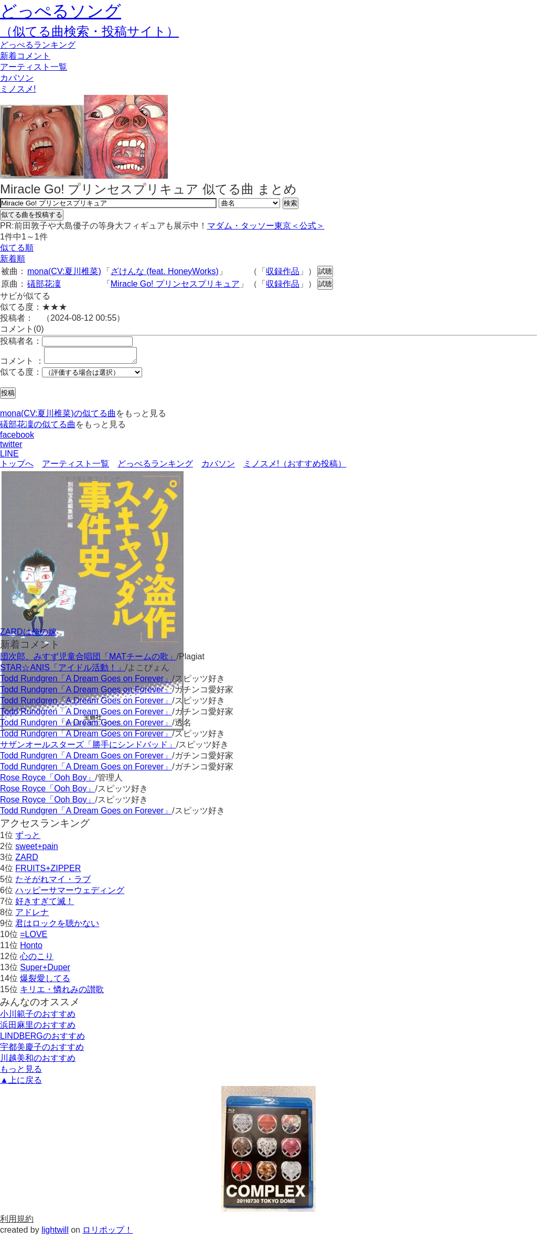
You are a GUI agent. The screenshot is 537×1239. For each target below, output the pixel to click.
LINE (9, 456)
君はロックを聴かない (57, 926)
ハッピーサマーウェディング (69, 893)
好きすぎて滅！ (44, 904)
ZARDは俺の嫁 (28, 635)
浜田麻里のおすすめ (38, 1028)
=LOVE (33, 937)
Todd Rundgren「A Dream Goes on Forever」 (86, 681)
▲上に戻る (21, 1083)
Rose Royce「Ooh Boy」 (47, 780)
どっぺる (38, 44)
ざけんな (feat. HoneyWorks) (165, 271)
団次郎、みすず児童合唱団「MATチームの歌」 (88, 659)
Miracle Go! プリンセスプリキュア (175, 283)
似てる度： (21, 375)
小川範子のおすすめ (38, 1017)
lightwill (55, 1233)
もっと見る (21, 1072)
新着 (25, 55)
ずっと (27, 838)
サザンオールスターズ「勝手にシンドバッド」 (88, 747)
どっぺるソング (60, 11)
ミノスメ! (18, 88)
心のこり (36, 959)
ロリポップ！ (107, 1233)
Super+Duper (45, 970)
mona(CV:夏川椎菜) (64, 271)
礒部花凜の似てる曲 (38, 427)
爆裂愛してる (45, 981)
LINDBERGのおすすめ (42, 1039)
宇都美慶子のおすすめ (42, 1050)
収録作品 (282, 271)
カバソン (17, 77)
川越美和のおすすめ (38, 1061)
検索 (290, 203)
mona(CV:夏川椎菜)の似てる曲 (58, 416)
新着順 (12, 258)
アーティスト (33, 66)
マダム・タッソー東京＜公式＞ (266, 225)
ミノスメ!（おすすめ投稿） (294, 466)
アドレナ (32, 915)
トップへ (17, 466)
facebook (17, 437)
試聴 (325, 271)
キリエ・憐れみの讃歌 (62, 992)
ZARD (26, 860)
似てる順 (17, 247)
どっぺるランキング (155, 466)
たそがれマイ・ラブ (53, 882)
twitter (11, 447)
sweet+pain (36, 849)
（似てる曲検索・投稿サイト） (89, 31)
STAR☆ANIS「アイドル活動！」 (62, 670)
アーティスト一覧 (75, 466)
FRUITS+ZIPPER (48, 871)
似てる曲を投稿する (31, 215)
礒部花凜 (44, 283)
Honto (31, 948)
